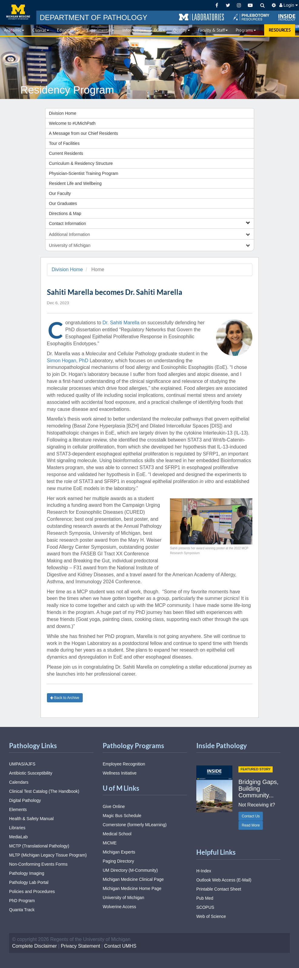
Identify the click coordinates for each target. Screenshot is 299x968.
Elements (18, 809)
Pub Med (204, 898)
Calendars (18, 782)
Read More (251, 825)
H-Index (203, 870)
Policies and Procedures (32, 891)
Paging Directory (118, 861)
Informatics (134, 30)
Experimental (100, 30)
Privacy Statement (80, 946)
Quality (181, 30)
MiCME (110, 842)
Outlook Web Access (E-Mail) (223, 880)
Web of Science (211, 916)
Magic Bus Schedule (122, 815)
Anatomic (14, 30)
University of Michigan (123, 897)
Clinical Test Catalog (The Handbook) (44, 791)
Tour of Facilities (64, 143)
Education (68, 30)
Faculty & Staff (213, 30)
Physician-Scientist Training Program (83, 173)
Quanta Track (22, 909)
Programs (246, 30)
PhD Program (22, 900)
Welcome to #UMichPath (72, 123)
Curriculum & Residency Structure (81, 163)
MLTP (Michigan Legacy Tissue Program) (48, 855)
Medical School (117, 833)
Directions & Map (65, 213)
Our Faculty (60, 193)
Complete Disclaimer (34, 946)
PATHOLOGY (93, 17)
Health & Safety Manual (31, 818)
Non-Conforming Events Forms (38, 864)
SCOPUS (205, 907)
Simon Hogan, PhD (67, 360)
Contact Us (251, 816)
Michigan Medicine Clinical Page (133, 879)
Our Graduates (63, 203)
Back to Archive (64, 698)
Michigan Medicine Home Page (132, 888)
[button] (201, 17)
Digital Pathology (25, 800)
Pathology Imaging (26, 873)
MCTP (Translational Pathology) (39, 846)
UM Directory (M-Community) (130, 870)
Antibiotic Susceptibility (30, 773)
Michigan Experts (119, 852)
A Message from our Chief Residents (83, 133)
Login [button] (288, 5)
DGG (159, 30)
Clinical (40, 30)
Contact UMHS (120, 946)
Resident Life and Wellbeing (75, 183)
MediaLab (18, 836)
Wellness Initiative (120, 773)
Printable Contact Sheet (218, 889)
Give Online (114, 806)
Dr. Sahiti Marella (120, 322)
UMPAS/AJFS (22, 764)
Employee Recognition (124, 764)
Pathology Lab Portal (28, 882)
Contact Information (149, 223)
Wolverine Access (119, 906)
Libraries (17, 827)
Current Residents (66, 153)
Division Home (62, 113)
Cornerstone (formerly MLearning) (135, 824)
